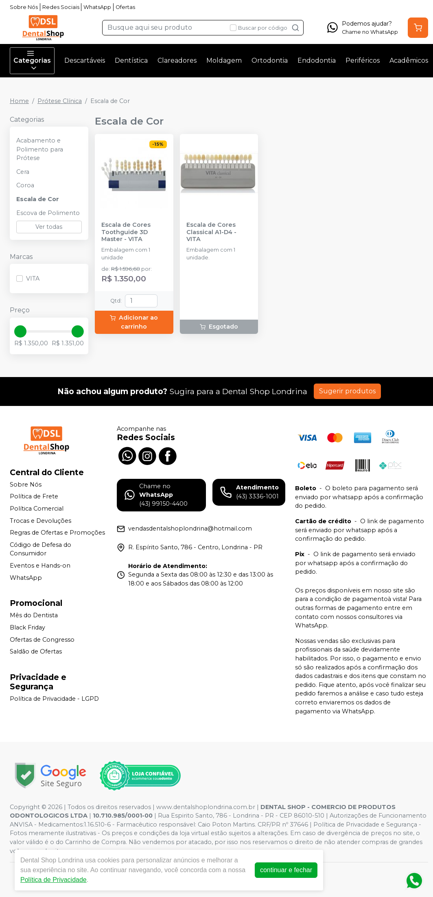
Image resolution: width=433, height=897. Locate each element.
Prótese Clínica (59, 101)
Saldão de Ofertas (36, 651)
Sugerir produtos (347, 391)
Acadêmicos (408, 60)
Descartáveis (84, 60)
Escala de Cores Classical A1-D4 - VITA (211, 232)
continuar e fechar (282, 869)
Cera (22, 171)
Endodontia (316, 60)
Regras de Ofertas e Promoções (57, 532)
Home (19, 101)
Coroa (25, 185)
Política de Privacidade (49, 879)
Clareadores (177, 60)
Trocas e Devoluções (40, 520)
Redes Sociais (60, 7)
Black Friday (27, 627)
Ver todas (48, 226)
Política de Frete (34, 496)
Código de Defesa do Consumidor (40, 549)
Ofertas (125, 7)
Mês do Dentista (34, 615)
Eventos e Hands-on (40, 565)
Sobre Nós (24, 7)
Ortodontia (269, 60)
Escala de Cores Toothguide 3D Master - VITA (126, 232)
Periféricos (363, 60)
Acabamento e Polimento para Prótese (39, 149)
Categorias (32, 60)
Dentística (131, 60)
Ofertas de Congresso (42, 639)
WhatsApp (97, 7)
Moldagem (224, 60)
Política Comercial (36, 508)
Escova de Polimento (48, 213)
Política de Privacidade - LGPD (54, 698)
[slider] (20, 331)
